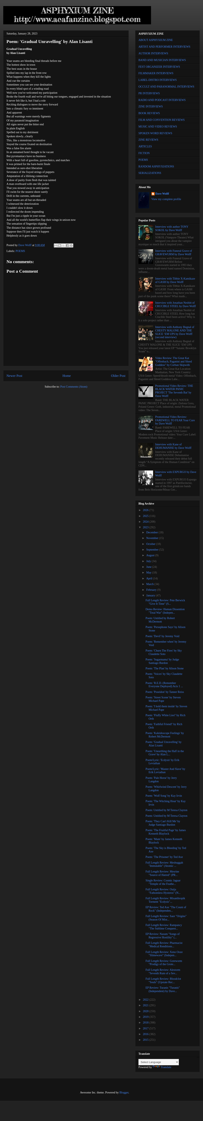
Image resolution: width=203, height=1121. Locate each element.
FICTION (144, 153)
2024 (146, 521)
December (152, 532)
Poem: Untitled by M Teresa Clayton (166, 810)
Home (67, 376)
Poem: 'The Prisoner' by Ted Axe (164, 856)
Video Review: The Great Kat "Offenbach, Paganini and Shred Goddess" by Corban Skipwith (173, 362)
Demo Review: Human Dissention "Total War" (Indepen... (165, 611)
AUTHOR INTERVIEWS (153, 53)
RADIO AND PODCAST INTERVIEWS (162, 100)
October (151, 543)
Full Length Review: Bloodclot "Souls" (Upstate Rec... (163, 980)
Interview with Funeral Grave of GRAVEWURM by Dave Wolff (173, 252)
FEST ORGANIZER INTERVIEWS (159, 66)
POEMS (20, 251)
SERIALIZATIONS (149, 173)
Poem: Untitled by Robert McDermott (160, 620)
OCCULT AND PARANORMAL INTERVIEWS (166, 86)
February (151, 589)
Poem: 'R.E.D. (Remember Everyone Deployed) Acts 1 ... (164, 685)
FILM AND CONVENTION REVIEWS (161, 119)
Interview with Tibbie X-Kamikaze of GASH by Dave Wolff (175, 280)
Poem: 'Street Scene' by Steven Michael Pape (163, 699)
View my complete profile (166, 199)
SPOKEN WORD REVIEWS (155, 133)
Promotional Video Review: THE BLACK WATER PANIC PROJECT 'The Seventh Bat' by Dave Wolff (174, 391)
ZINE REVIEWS (148, 139)
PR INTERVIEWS (149, 93)
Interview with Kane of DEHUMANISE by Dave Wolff (173, 446)
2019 (146, 1016)
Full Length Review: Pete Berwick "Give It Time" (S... (165, 602)
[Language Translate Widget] (158, 1062)
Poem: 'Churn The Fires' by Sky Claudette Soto (164, 652)
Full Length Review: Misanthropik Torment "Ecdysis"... (165, 900)
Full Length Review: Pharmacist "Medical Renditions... (164, 944)
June (149, 566)
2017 (146, 1028)
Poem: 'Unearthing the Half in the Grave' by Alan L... (165, 753)
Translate (162, 1067)
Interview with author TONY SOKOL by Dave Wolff (171, 228)
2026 (146, 510)
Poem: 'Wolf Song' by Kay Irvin (164, 795)
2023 (146, 527)
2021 (146, 1005)
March (150, 584)
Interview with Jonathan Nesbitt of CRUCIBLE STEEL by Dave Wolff (175, 304)
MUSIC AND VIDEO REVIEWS (157, 126)
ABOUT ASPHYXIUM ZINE (155, 40)
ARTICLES (145, 146)
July (149, 561)
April (149, 578)
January (151, 595)
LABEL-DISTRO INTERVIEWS (157, 79)
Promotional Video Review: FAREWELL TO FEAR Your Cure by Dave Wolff (175, 420)
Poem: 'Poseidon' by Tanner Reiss (165, 691)
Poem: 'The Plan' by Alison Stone (165, 668)
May (149, 572)
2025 (146, 516)
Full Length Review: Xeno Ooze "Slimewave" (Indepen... (164, 954)
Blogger (123, 1092)
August (150, 555)
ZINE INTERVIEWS (150, 106)
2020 (146, 1011)
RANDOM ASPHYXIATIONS (156, 166)
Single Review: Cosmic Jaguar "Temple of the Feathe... (163, 882)
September (152, 549)
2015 (146, 1039)
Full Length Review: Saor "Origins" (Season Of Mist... (166, 918)
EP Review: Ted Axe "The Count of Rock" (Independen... (166, 909)
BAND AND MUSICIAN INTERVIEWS (162, 60)
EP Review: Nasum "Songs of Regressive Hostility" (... (163, 935)
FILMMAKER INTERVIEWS (155, 73)
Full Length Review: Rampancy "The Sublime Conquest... (164, 927)
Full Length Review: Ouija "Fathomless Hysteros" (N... (163, 891)
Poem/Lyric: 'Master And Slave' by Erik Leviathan (165, 770)
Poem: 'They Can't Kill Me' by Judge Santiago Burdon (163, 823)
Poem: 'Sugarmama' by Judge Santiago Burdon (162, 661)
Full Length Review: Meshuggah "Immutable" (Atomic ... (164, 864)
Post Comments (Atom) (73, 386)
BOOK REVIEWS (149, 113)
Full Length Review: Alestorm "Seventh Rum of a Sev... (163, 971)
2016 (146, 1034)
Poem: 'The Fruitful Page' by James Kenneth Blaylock (166, 832)
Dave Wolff (162, 193)
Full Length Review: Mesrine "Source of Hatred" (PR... (162, 873)
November (152, 538)
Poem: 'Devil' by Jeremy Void (162, 636)
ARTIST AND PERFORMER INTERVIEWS (164, 46)
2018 (146, 1022)
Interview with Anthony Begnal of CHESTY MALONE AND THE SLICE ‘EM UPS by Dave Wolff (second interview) (174, 332)
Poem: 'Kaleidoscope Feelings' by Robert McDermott (165, 735)
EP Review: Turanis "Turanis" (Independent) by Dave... (163, 989)
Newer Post (14, 376)
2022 (146, 999)
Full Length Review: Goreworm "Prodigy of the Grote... (164, 962)
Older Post (118, 376)
